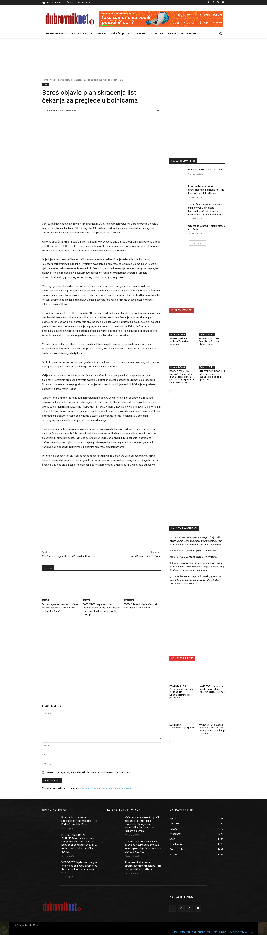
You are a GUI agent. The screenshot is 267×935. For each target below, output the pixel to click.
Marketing (191, 931)
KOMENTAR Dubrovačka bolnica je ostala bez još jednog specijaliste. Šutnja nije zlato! (212, 729)
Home (45, 79)
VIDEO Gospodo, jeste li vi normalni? (197, 550)
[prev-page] (44, 622)
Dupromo (129, 600)
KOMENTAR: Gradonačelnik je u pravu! (181, 726)
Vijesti (53, 79)
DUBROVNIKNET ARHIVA (241, 931)
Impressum (179, 931)
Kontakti (202, 931)
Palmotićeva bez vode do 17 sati (205, 169)
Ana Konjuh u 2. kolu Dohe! (146, 556)
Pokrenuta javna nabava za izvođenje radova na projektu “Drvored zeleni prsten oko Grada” (60, 607)
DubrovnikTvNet (177, 334)
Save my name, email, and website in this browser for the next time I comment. (88, 772)
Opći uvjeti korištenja (217, 931)
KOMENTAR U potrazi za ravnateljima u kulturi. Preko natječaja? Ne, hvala (212, 689)
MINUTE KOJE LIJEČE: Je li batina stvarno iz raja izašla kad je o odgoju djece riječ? (212, 375)
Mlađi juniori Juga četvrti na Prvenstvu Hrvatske (68, 556)
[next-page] (50, 622)
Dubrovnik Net (54, 110)
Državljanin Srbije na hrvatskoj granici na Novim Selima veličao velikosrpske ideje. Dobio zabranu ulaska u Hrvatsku (195, 580)
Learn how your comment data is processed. (109, 788)
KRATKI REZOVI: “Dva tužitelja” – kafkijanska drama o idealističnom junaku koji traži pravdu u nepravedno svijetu (181, 377)
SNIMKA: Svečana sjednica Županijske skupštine (179, 341)
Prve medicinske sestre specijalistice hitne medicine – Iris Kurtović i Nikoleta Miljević (206, 189)
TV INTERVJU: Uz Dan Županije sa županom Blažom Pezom (209, 341)
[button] (221, 33)
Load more (197, 242)
